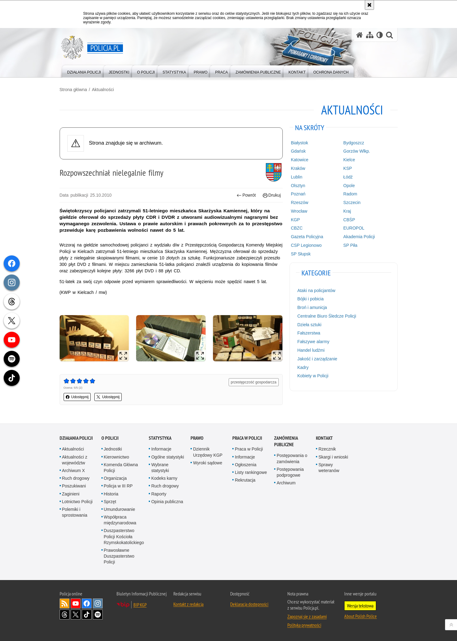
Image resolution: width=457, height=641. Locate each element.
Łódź (348, 176)
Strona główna (73, 89)
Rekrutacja (245, 480)
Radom (350, 193)
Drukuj (272, 195)
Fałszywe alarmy (313, 341)
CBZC (296, 228)
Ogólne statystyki (167, 457)
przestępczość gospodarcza (254, 382)
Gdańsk (298, 151)
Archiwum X (73, 470)
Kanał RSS (64, 603)
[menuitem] (84, 71)
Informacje (161, 449)
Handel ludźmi (311, 350)
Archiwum (286, 482)
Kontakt (324, 438)
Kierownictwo (116, 457)
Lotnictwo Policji (77, 501)
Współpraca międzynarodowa (120, 520)
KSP (347, 168)
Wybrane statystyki (160, 467)
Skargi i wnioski (333, 457)
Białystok (299, 142)
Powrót (246, 195)
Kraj (347, 211)
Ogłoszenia (245, 464)
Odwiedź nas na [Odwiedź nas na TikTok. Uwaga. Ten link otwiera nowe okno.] (87, 614)
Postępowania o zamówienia (292, 458)
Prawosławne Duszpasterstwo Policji (119, 556)
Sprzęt (110, 501)
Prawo (197, 438)
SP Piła (350, 245)
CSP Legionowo (306, 245)
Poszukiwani (74, 485)
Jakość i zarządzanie (317, 358)
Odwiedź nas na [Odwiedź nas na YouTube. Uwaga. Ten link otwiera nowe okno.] (76, 603)
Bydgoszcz (353, 142)
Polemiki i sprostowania (75, 512)
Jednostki (113, 449)
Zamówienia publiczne (286, 441)
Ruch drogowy (76, 478)
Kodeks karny (164, 478)
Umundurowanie (119, 509)
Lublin (296, 176)
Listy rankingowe (251, 472)
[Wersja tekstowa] (379, 35)
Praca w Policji (247, 438)
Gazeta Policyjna (307, 236)
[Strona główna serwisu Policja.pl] (359, 35)
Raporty (158, 493)
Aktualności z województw (74, 460)
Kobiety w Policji (312, 375)
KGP (295, 219)
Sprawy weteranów (328, 467)
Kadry (303, 367)
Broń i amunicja (312, 307)
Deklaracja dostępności (249, 604)
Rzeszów (299, 202)
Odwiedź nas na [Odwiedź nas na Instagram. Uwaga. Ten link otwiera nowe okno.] (98, 603)
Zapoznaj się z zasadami (307, 616)
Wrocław (299, 211)
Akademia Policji (359, 236)
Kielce (349, 159)
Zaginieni (71, 493)
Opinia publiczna (167, 501)
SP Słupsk (300, 253)
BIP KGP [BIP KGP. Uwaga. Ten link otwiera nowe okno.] (140, 605)
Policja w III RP (118, 485)
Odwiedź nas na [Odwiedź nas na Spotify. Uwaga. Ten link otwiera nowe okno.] (98, 614)
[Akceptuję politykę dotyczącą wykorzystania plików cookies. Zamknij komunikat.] (369, 5)
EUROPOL (353, 228)
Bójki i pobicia (310, 298)
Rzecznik (327, 449)
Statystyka (160, 438)
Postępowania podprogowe (290, 472)
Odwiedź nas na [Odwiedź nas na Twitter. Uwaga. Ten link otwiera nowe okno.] (76, 614)
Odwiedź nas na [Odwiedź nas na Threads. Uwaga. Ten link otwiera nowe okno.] (64, 614)
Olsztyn (298, 185)
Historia (111, 493)
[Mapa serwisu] (369, 35)
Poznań (298, 193)
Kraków (298, 168)
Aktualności (103, 89)
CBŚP (349, 219)
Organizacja (115, 478)
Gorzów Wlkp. (356, 151)
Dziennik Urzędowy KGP (208, 452)
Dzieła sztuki (309, 324)
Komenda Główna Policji (121, 467)
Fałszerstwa (308, 333)
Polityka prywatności (304, 625)
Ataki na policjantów (316, 290)
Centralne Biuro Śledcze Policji (326, 316)
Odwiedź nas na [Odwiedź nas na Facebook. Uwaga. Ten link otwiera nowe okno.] (87, 603)
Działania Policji (76, 438)
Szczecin (351, 202)
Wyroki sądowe (207, 462)
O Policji (110, 438)
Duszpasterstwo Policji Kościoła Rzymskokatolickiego (124, 536)
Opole (349, 185)
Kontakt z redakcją (188, 604)
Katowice (299, 159)
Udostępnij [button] (77, 397)
